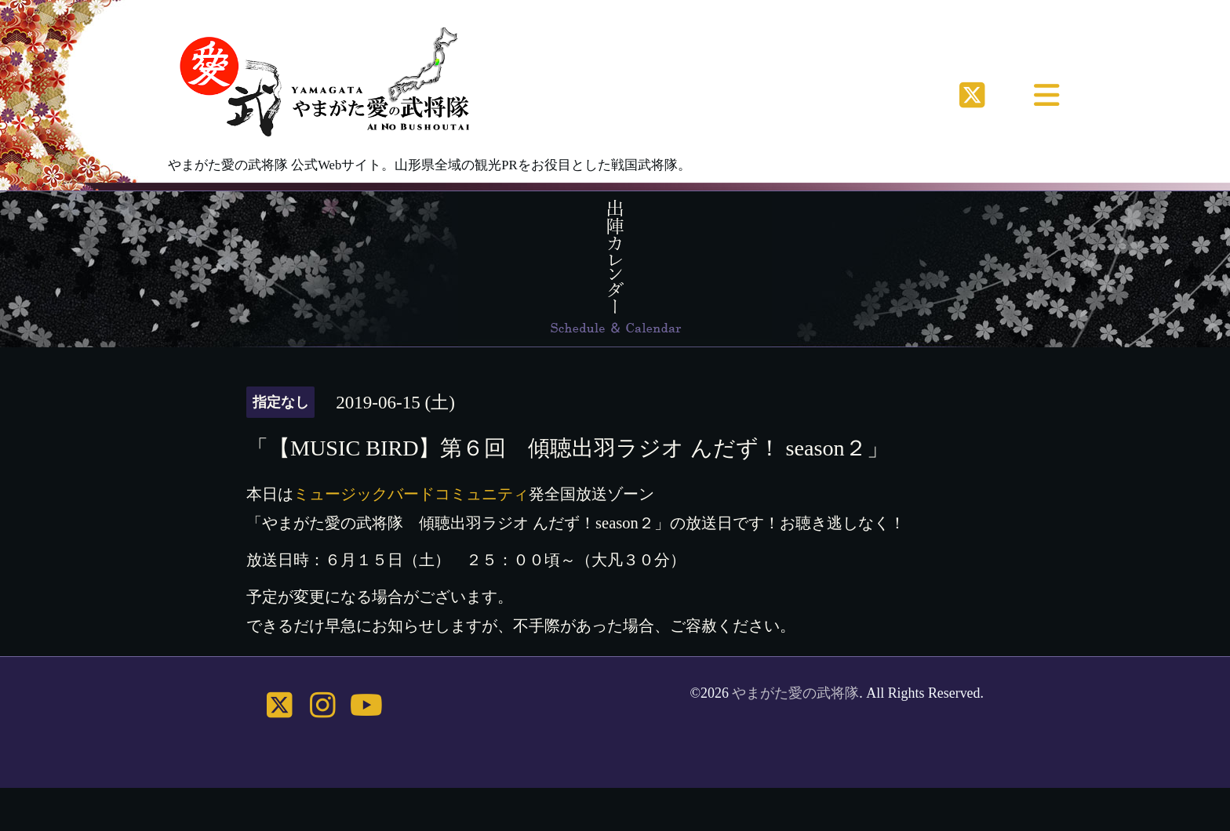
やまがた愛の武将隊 (795, 693)
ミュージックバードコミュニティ (411, 494)
